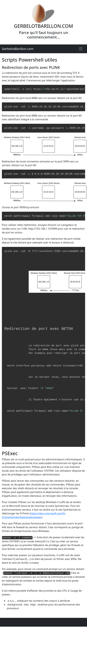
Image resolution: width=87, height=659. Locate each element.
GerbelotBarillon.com (17, 49)
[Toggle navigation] (80, 49)
